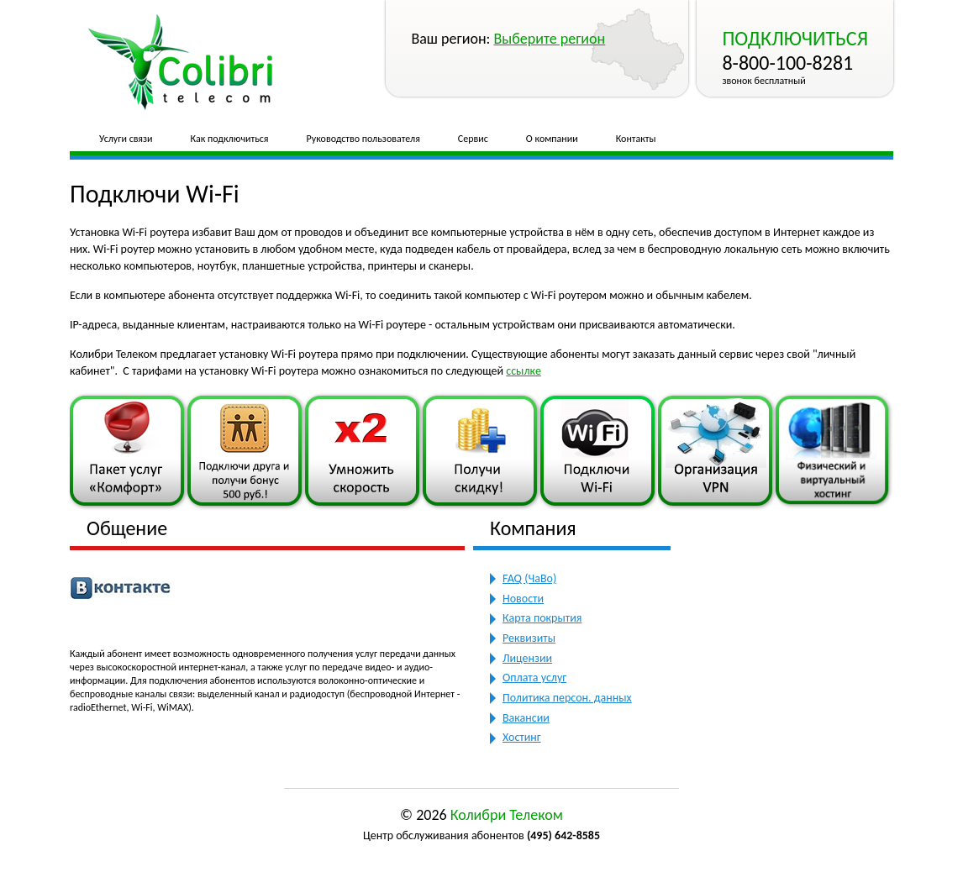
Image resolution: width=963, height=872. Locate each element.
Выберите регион (549, 38)
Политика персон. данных (567, 698)
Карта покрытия (542, 618)
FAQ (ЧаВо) (529, 578)
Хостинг (522, 737)
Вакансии (526, 718)
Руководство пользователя (363, 138)
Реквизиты (529, 638)
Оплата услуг (534, 677)
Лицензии (527, 658)
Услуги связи (126, 138)
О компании (552, 138)
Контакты (636, 138)
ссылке (523, 371)
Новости (523, 598)
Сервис (473, 138)
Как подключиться (230, 138)
